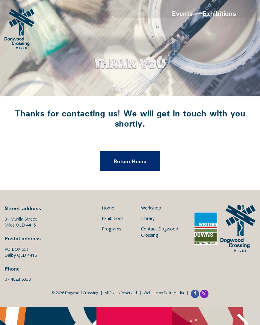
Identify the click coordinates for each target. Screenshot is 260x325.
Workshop (151, 208)
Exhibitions (219, 13)
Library (148, 218)
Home (108, 208)
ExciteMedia (174, 292)
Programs (111, 229)
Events (182, 13)
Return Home (130, 161)
